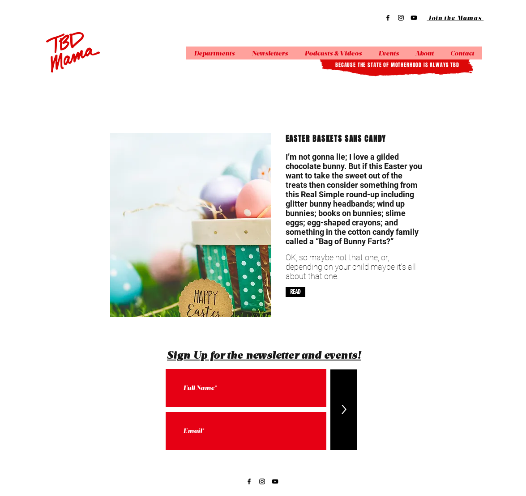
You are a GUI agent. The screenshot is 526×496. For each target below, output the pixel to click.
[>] (343, 409)
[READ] (295, 292)
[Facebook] (388, 17)
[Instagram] (401, 17)
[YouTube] (414, 17)
